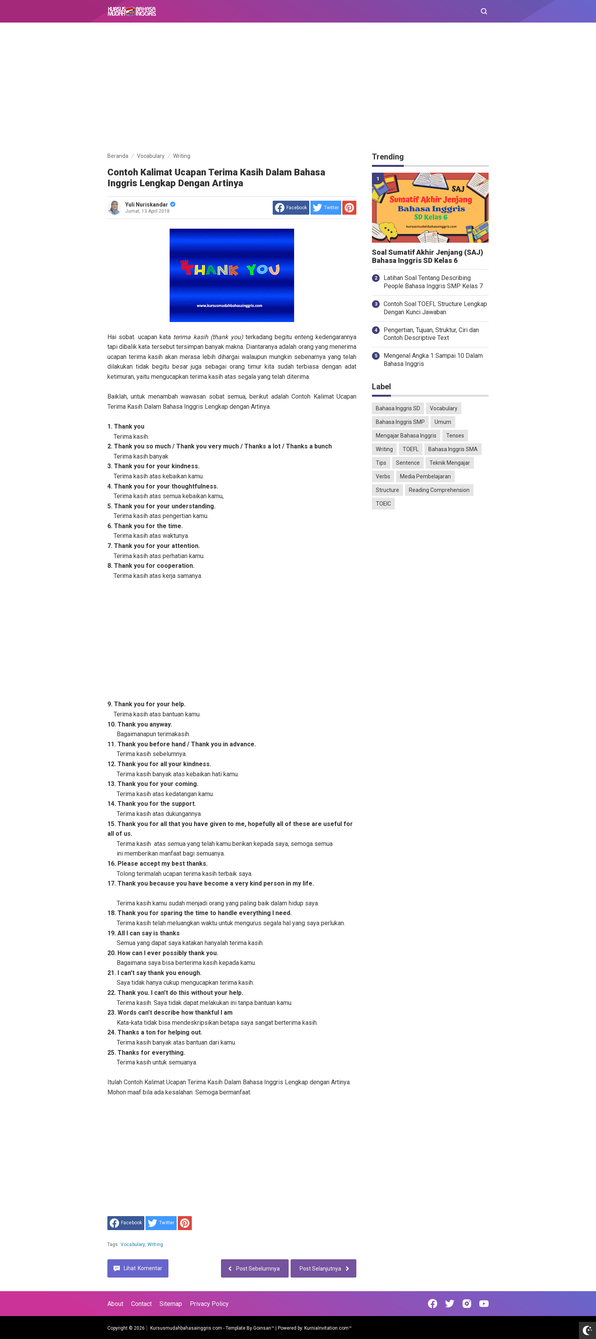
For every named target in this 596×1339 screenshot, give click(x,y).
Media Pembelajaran (425, 476)
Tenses (455, 435)
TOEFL (411, 449)
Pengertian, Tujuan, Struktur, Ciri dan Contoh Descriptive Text (431, 334)
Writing (155, 1244)
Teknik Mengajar (449, 463)
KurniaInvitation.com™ (327, 1328)
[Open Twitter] (449, 1303)
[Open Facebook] (432, 1303)
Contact (141, 1303)
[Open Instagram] (467, 1303)
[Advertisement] (298, 88)
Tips (381, 463)
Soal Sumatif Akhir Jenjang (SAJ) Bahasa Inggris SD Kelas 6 (427, 256)
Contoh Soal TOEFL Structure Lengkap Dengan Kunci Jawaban (435, 308)
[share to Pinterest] (349, 208)
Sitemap (171, 1303)
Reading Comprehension (439, 490)
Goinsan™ (263, 1328)
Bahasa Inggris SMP (400, 422)
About (115, 1303)
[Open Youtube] (484, 1303)
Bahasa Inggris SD (398, 408)
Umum (443, 422)
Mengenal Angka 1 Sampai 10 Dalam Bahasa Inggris (433, 360)
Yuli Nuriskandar (150, 204)
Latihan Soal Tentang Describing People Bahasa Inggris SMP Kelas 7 (433, 282)
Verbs (383, 476)
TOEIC (383, 504)
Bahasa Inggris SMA (453, 449)
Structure (387, 490)
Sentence (408, 463)
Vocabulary (133, 1244)
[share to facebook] (291, 208)
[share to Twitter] (325, 208)
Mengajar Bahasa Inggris (406, 435)
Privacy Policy (209, 1303)
